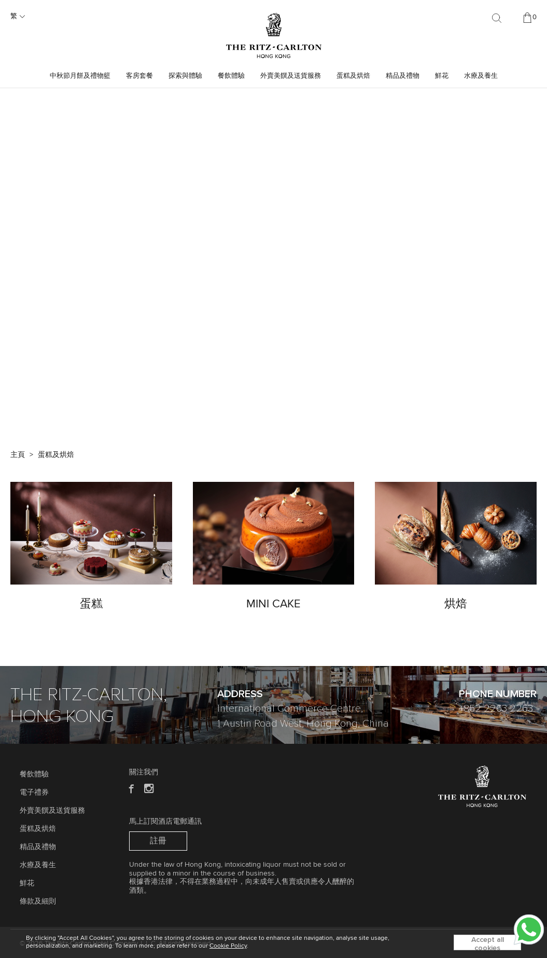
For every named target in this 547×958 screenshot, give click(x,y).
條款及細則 (38, 901)
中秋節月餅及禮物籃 (80, 76)
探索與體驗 (185, 76)
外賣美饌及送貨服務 (290, 76)
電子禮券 (34, 792)
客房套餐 (139, 76)
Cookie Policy (228, 946)
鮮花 (441, 76)
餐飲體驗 (231, 76)
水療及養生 (481, 76)
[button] (268, 412)
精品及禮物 (402, 76)
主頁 (17, 455)
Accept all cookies (487, 943)
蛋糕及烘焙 (353, 76)
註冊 (158, 841)
